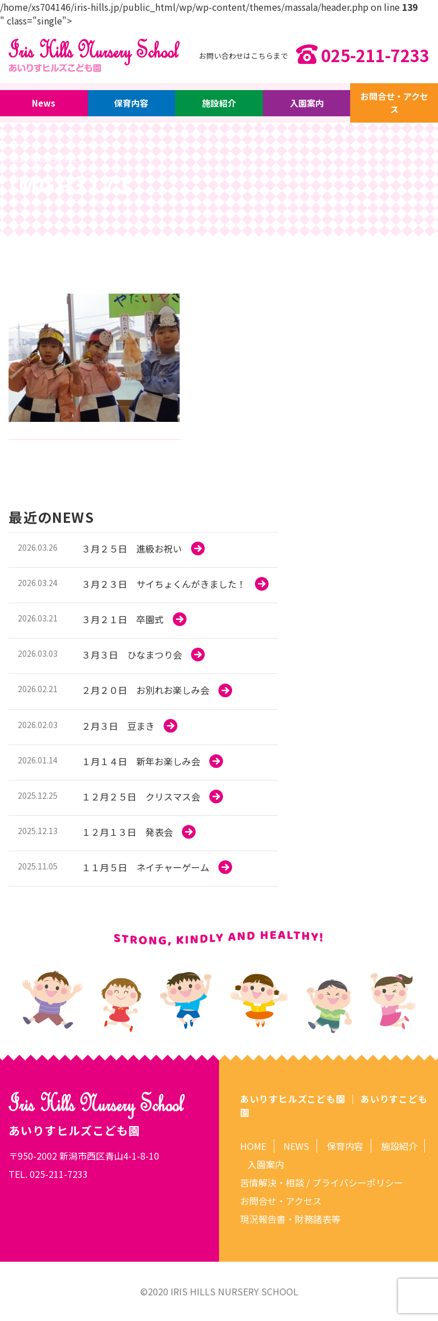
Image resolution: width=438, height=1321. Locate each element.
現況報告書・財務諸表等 (290, 1219)
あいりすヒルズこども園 (293, 1098)
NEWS (296, 1146)
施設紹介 (219, 103)
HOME (253, 1146)
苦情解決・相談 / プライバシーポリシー (321, 1182)
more (143, 550)
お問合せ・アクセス (394, 103)
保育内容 (132, 103)
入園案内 (307, 103)
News (44, 103)
